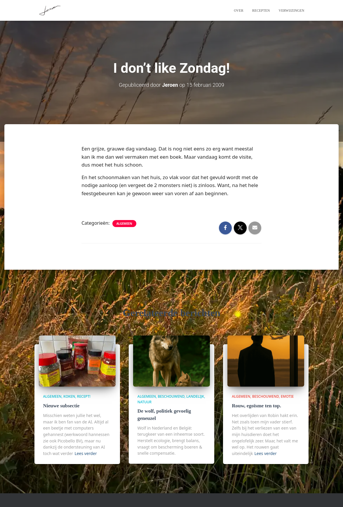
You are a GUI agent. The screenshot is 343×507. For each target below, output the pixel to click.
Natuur (144, 401)
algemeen (124, 223)
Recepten (261, 10)
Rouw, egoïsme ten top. (256, 406)
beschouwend (171, 396)
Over (238, 10)
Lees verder (85, 453)
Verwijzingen (291, 10)
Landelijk (195, 396)
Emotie (287, 396)
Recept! (83, 396)
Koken (69, 396)
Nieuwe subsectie (61, 406)
